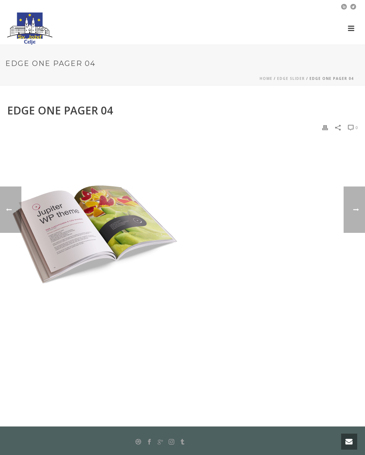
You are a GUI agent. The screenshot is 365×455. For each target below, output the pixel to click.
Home (265, 78)
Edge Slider (291, 78)
